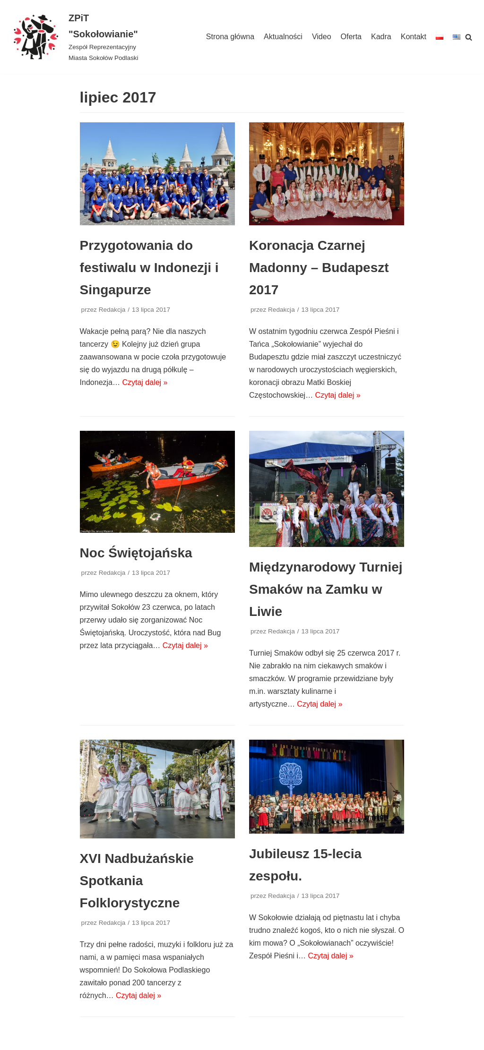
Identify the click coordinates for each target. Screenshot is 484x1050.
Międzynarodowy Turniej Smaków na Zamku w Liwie (326, 589)
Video (321, 37)
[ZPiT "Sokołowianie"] (80, 37)
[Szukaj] (468, 37)
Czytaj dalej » (144, 382)
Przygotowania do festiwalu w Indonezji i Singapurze (149, 267)
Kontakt (413, 37)
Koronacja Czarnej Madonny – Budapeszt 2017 (319, 267)
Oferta (351, 37)
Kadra (381, 37)
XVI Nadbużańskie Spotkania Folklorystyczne (137, 880)
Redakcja (112, 309)
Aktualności (283, 37)
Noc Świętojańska (136, 553)
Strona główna (230, 37)
